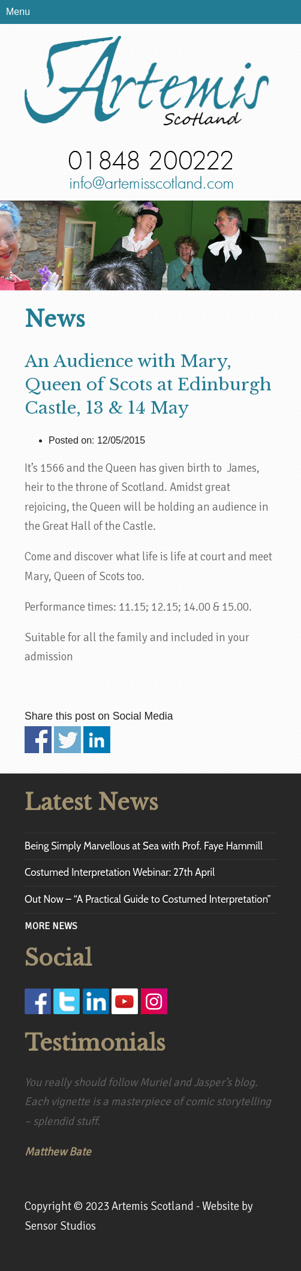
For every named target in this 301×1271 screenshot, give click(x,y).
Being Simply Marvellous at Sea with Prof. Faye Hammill (144, 846)
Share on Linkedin (96, 739)
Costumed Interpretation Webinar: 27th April (120, 872)
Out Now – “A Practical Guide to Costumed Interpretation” (148, 899)
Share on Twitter (67, 739)
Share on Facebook (38, 739)
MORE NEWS (51, 926)
